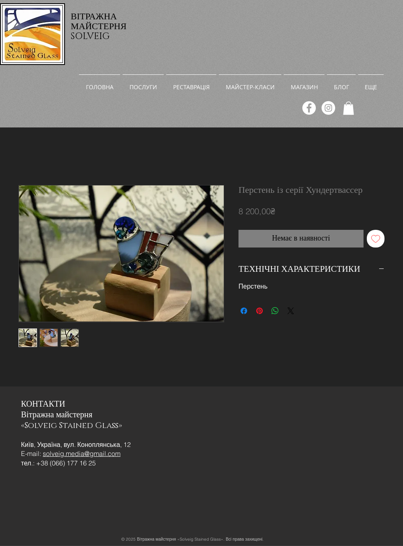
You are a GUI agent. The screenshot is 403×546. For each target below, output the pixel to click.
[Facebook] (309, 108)
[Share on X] (291, 311)
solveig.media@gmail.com (81, 453)
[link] (348, 108)
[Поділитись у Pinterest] (259, 311)
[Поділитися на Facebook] (244, 311)
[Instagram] (328, 108)
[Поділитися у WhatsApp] (275, 311)
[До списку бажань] (375, 239)
